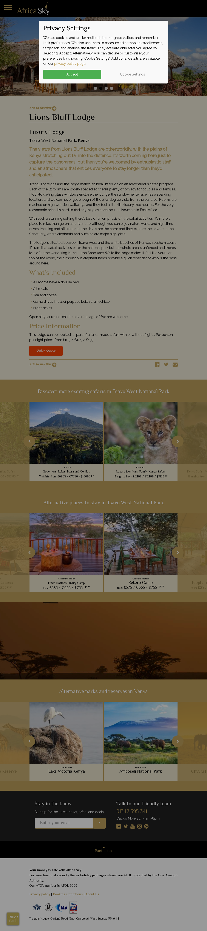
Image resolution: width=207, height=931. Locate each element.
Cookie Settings (132, 74)
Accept (72, 74)
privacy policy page (69, 64)
